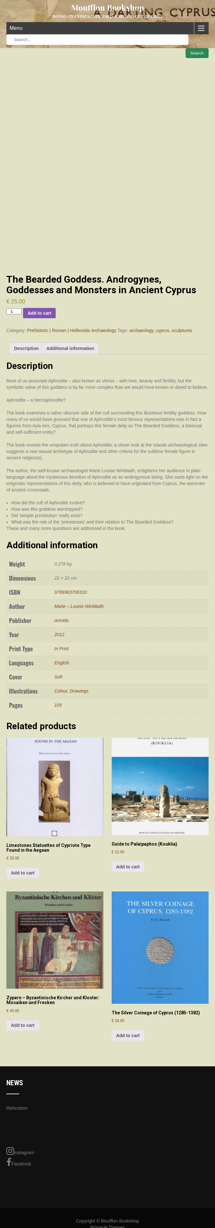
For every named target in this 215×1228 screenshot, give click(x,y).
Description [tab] (26, 348)
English (61, 662)
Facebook (18, 1162)
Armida (61, 620)
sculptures (181, 330)
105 (58, 705)
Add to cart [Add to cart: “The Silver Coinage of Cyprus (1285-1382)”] (128, 1035)
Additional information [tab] (70, 348)
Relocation (17, 1108)
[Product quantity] (14, 311)
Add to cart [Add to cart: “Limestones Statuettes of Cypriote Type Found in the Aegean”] (23, 872)
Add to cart (39, 313)
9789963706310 (70, 592)
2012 (59, 634)
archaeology (141, 330)
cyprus (162, 330)
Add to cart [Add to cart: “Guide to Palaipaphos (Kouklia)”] (128, 866)
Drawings (79, 691)
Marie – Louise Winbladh (79, 606)
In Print (61, 648)
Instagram (20, 1151)
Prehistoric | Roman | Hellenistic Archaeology (71, 330)
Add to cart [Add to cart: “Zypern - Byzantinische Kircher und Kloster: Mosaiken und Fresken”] (23, 1025)
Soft (58, 676)
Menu (16, 28)
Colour (60, 691)
